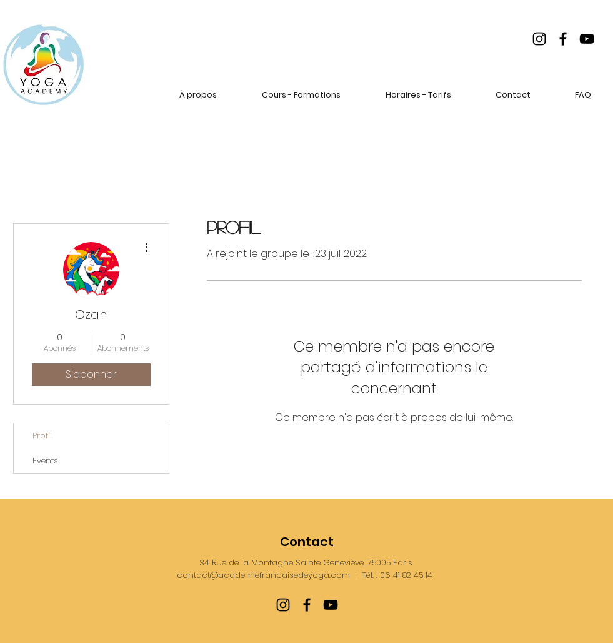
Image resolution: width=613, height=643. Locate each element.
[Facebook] (563, 39)
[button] (198, 94)
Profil (42, 436)
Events (45, 461)
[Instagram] (539, 39)
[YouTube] (587, 39)
